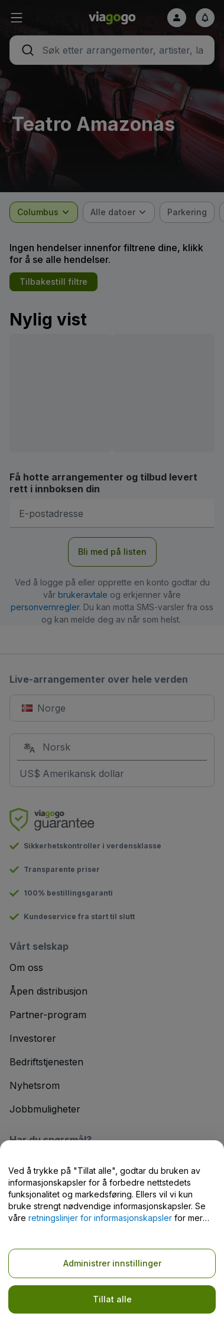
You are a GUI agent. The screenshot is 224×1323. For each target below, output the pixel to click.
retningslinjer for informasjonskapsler (100, 1218)
